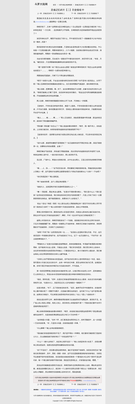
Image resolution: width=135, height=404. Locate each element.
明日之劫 (78, 389)
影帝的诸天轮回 (71, 389)
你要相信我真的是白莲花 (59, 389)
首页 (54, 5)
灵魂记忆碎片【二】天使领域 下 (88, 13)
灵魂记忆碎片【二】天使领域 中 (85, 5)
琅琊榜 (89, 389)
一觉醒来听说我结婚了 (46, 389)
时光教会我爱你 (74, 391)
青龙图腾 (94, 389)
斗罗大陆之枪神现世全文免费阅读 (79, 377)
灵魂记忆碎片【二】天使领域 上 (54, 13)
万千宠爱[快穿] (62, 391)
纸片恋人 (82, 391)
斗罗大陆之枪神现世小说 (43, 377)
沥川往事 (84, 389)
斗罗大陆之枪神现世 (65, 5)
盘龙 (68, 391)
